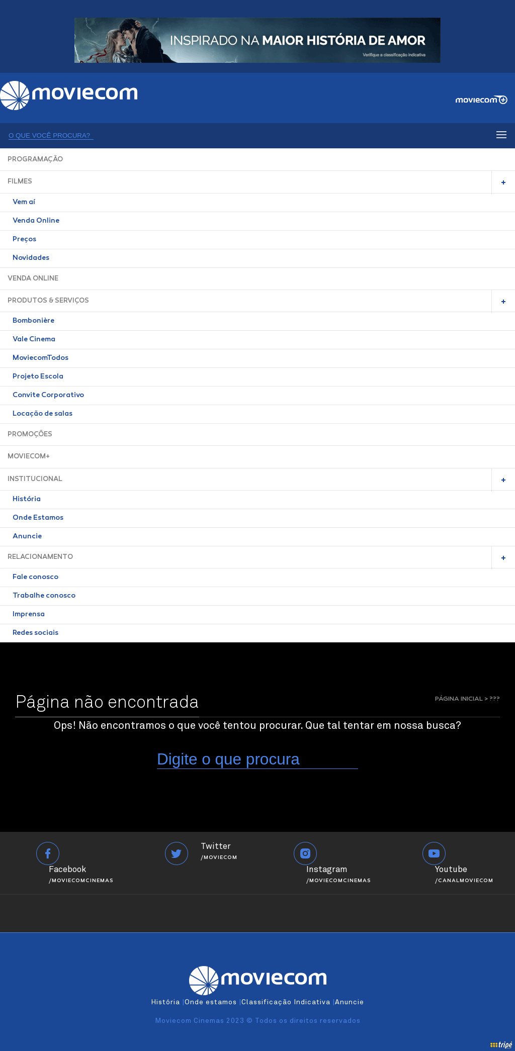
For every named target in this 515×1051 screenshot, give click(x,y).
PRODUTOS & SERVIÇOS (48, 301)
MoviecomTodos (40, 358)
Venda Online (36, 221)
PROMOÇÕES (30, 434)
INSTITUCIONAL (35, 479)
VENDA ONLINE (33, 278)
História (27, 499)
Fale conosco (35, 577)
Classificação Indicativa (285, 1002)
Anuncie (27, 536)
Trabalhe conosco (44, 596)
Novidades (31, 258)
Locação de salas (42, 414)
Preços (24, 239)
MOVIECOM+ (29, 456)
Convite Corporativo (48, 395)
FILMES (20, 181)
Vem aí (24, 202)
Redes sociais (35, 633)
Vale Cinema (34, 339)
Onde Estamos (38, 518)
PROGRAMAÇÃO (35, 159)
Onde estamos (211, 1002)
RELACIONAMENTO (40, 557)
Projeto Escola (38, 376)
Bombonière (33, 321)
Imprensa (29, 614)
